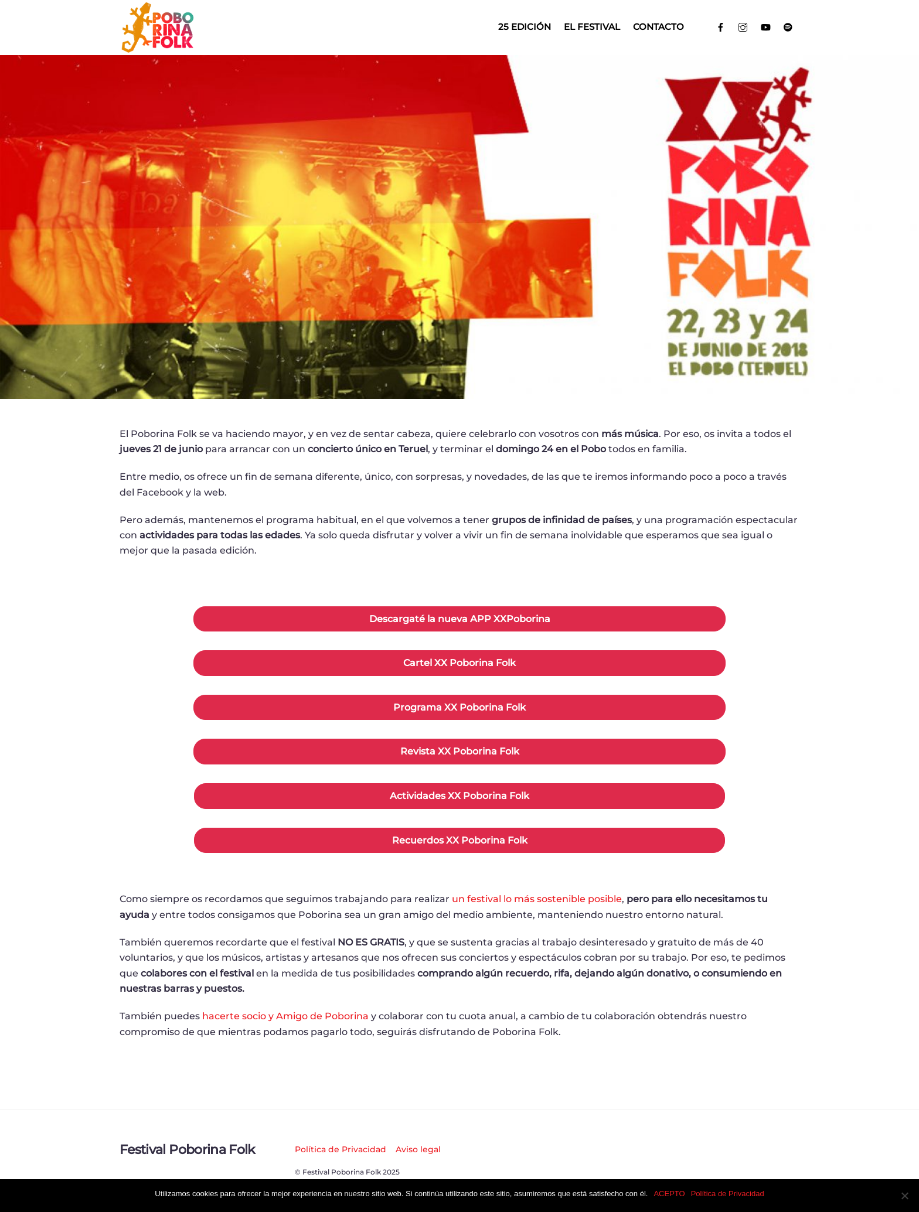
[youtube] (766, 26)
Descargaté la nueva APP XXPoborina (459, 618)
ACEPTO (669, 1193)
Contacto (658, 26)
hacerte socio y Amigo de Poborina (285, 1016)
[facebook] (721, 26)
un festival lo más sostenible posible (537, 898)
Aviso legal (418, 1149)
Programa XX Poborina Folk (459, 707)
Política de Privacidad (340, 1149)
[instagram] (743, 26)
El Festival (592, 26)
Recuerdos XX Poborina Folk (459, 840)
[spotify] (789, 26)
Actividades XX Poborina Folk (459, 795)
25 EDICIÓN (524, 26)
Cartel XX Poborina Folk (459, 662)
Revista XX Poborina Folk (459, 751)
